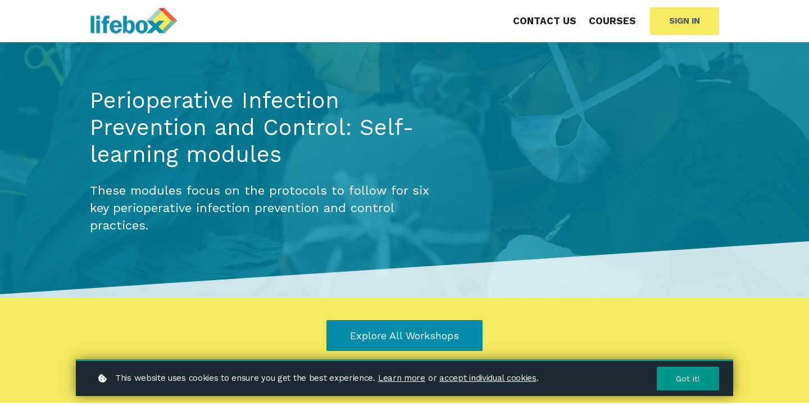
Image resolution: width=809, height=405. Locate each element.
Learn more (401, 378)
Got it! (688, 378)
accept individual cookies (488, 378)
